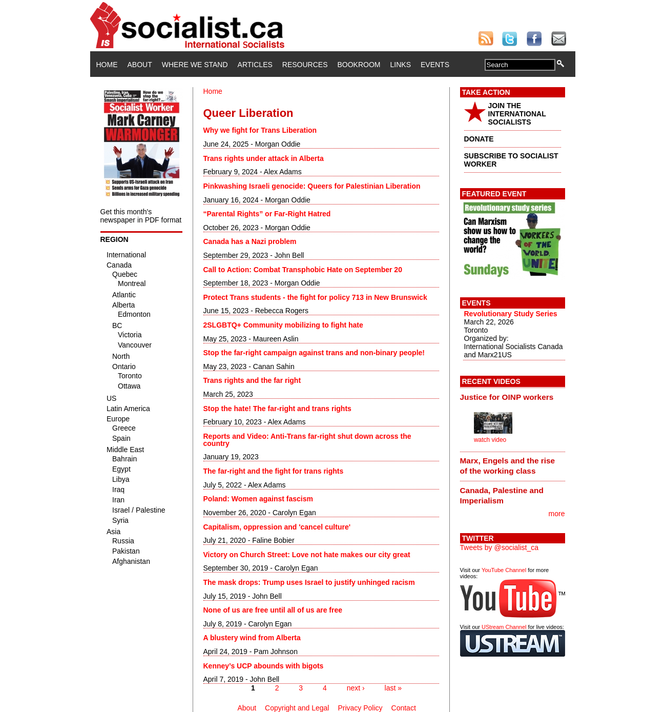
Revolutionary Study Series (510, 314)
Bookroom (359, 64)
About (140, 64)
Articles (255, 64)
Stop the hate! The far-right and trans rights (277, 408)
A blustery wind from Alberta (252, 638)
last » (393, 688)
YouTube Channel (504, 570)
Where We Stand (195, 64)
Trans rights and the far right (252, 380)
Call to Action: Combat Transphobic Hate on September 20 (302, 270)
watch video (490, 439)
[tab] (512, 397)
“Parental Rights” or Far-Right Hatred (267, 214)
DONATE (479, 139)
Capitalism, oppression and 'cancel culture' (277, 527)
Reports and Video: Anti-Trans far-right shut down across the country (307, 439)
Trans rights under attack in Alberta (263, 158)
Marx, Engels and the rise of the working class (507, 465)
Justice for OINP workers (507, 397)
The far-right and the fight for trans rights (273, 471)
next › (356, 688)
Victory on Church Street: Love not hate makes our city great (306, 555)
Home (107, 64)
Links (400, 64)
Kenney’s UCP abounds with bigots (263, 666)
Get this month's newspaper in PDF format (141, 216)
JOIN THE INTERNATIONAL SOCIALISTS (517, 113)
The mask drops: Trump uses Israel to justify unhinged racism (309, 582)
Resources (305, 64)
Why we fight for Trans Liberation (260, 130)
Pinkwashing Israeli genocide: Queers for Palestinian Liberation (312, 186)
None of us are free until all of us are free (273, 610)
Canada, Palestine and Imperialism (502, 495)
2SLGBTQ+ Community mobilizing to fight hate (283, 325)
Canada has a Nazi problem (250, 241)
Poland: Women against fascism (258, 499)
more (557, 514)
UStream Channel (504, 627)
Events (435, 64)
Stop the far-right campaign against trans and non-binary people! (314, 353)
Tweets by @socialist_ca (499, 547)
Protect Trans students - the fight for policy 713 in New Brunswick (315, 297)
